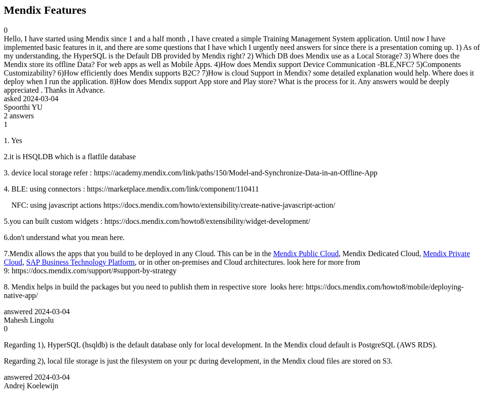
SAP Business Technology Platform (80, 262)
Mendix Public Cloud (306, 254)
